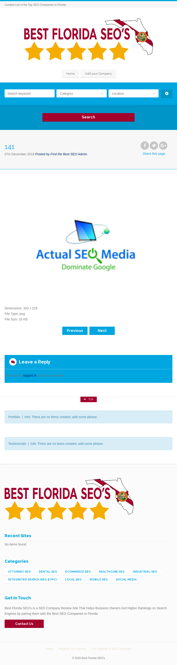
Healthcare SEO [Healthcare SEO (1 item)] (112, 571)
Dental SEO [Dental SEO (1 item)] (48, 571)
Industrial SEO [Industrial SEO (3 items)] (145, 571)
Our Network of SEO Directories (112, 648)
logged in (29, 375)
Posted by (61, 154)
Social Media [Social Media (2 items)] (126, 579)
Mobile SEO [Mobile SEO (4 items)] (99, 579)
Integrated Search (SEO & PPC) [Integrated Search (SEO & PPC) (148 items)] (32, 579)
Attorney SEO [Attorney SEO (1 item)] (19, 571)
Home (70, 73)
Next (102, 330)
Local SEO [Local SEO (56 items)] (73, 579)
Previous (75, 330)
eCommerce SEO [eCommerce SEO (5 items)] (78, 571)
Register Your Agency (72, 648)
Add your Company (98, 73)
